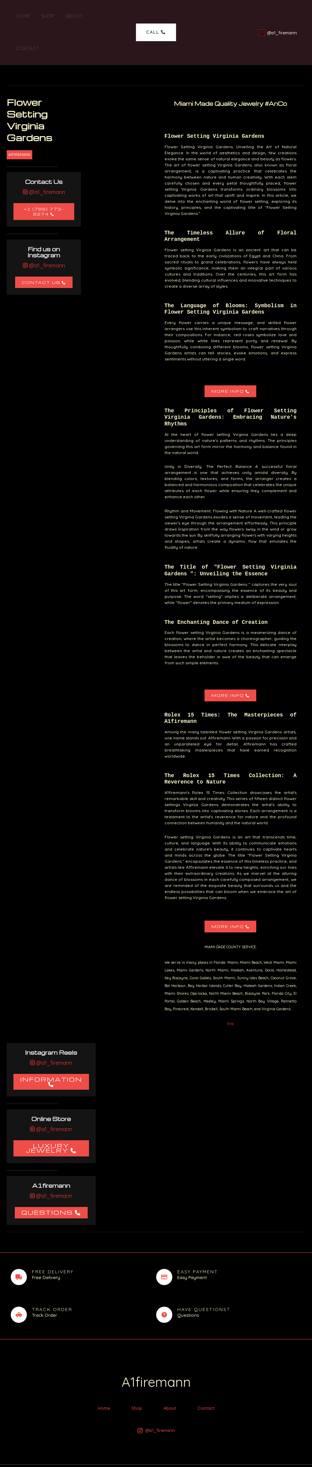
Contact (100, 16)
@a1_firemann (46, 159)
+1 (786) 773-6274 (44, 179)
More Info (227, 358)
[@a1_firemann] (278, 16)
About (69, 16)
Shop (44, 16)
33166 (230, 991)
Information (51, 1047)
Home (20, 16)
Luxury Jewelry (47, 1115)
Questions (47, 1180)
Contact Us (41, 250)
